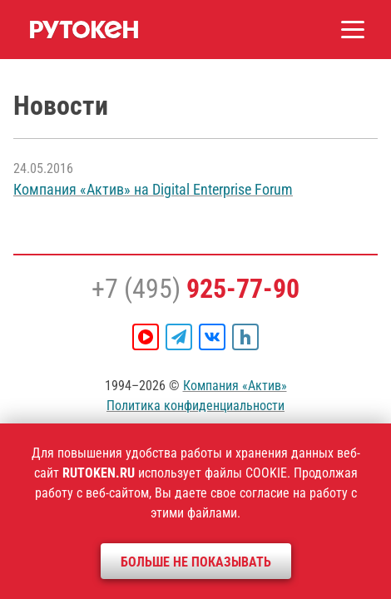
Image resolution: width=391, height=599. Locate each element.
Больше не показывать (196, 562)
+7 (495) (195, 288)
